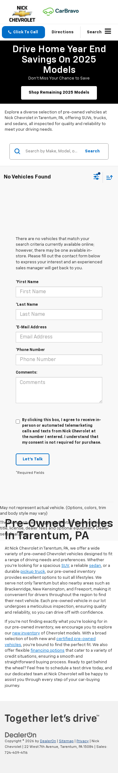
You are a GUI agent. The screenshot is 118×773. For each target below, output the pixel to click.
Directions (63, 32)
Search (92, 151)
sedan (95, 566)
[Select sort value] (108, 177)
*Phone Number (30, 350)
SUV (65, 566)
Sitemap (66, 741)
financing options (48, 651)
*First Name (27, 282)
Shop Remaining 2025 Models (59, 92)
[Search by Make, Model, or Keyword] (52, 151)
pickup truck (32, 572)
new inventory (26, 633)
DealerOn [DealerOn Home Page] (48, 741)
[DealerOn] (21, 735)
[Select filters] (96, 177)
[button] (23, 32)
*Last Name (27, 305)
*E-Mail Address (31, 327)
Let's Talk (32, 459)
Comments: (26, 373)
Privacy (82, 741)
